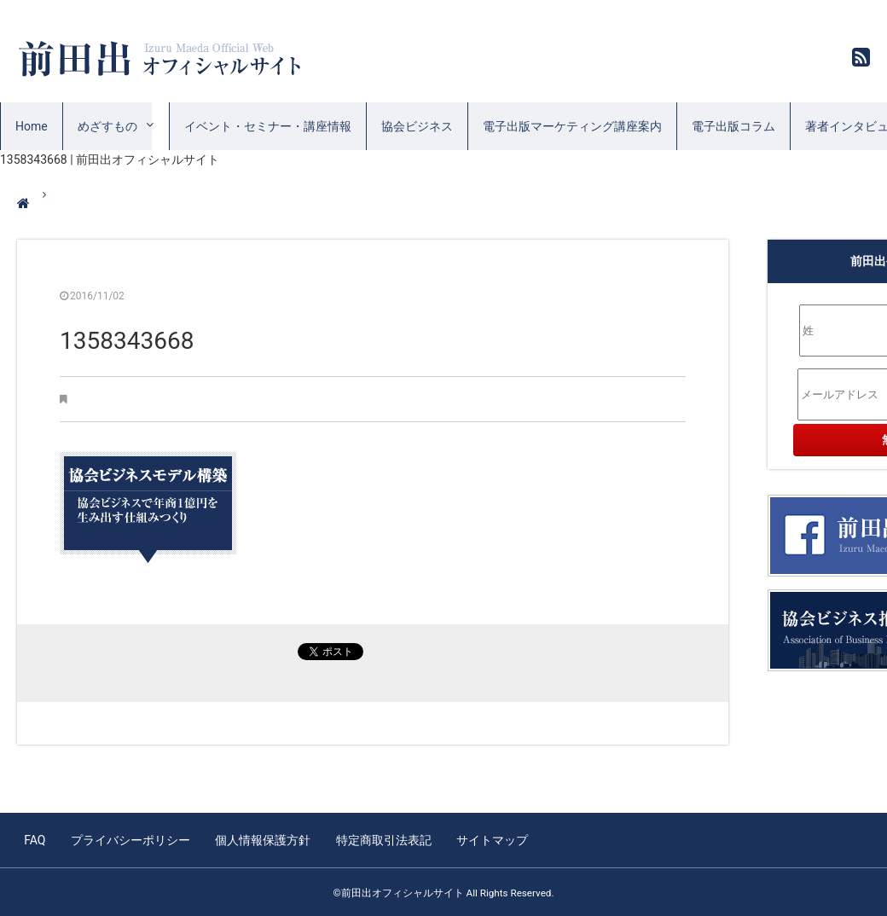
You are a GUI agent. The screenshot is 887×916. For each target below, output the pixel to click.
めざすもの (107, 126)
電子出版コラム (733, 126)
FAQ (34, 839)
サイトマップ (487, 839)
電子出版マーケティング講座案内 (572, 126)
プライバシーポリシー (128, 839)
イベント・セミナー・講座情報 (267, 126)
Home (31, 126)
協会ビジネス (417, 126)
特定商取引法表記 (379, 839)
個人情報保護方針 (260, 839)
